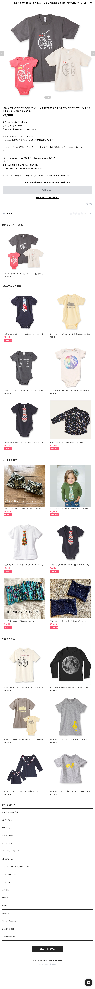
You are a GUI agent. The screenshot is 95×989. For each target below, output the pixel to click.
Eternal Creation (9, 921)
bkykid (5, 898)
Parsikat (5, 913)
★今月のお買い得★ (10, 812)
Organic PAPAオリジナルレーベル (16, 867)
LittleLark (6, 882)
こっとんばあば (8, 929)
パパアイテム (7, 820)
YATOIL (5, 890)
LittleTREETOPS (9, 874)
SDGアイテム (7, 859)
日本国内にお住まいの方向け (47, 197)
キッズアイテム (8, 836)
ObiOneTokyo (8, 937)
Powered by (47, 964)
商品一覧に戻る (47, 949)
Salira (4, 905)
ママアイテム (7, 828)
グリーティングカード (10, 851)
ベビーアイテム (8, 843)
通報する (89, 204)
